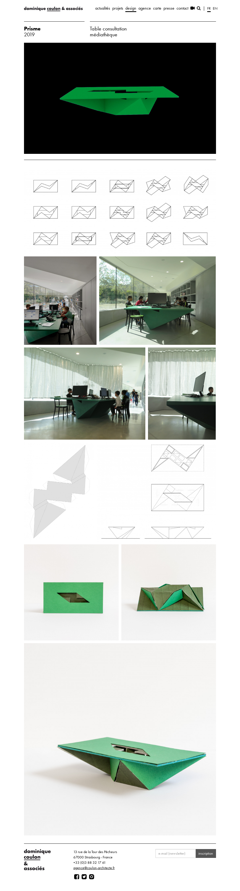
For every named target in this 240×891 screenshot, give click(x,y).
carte (157, 8)
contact (182, 8)
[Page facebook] (76, 876)
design (130, 8)
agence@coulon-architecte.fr (94, 867)
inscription (205, 853)
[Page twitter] (84, 876)
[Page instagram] (91, 876)
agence (144, 8)
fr (209, 8)
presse (168, 8)
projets (117, 8)
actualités (102, 8)
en (215, 8)
